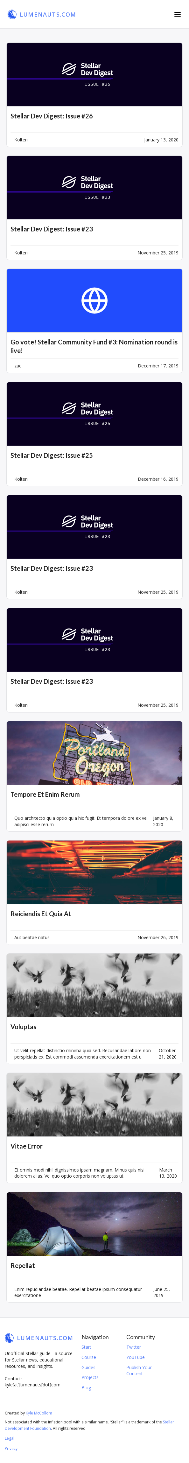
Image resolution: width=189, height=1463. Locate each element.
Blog (86, 1387)
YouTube (135, 1357)
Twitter (133, 1347)
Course (88, 1357)
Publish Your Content (139, 1370)
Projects (90, 1377)
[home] (42, 14)
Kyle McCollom (39, 1413)
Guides (88, 1367)
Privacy (11, 1448)
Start (86, 1347)
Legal (9, 1438)
